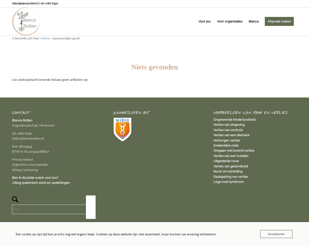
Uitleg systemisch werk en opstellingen (41, 183)
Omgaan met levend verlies (233, 150)
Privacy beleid (22, 159)
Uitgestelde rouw (226, 161)
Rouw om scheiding (227, 171)
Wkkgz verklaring (25, 170)
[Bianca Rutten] (26, 21)
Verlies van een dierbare (231, 135)
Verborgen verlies (226, 140)
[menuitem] (204, 21)
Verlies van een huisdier (231, 156)
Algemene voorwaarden (30, 164)
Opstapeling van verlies (230, 177)
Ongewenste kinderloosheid (234, 119)
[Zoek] (54, 209)
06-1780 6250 (22, 133)
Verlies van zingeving (229, 125)
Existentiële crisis (226, 145)
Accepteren (276, 234)
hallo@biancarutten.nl (28, 138)
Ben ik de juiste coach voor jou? (35, 177)
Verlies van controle (228, 130)
